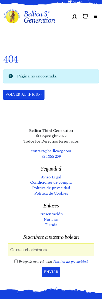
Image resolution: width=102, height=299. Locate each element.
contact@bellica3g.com (51, 151)
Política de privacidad (51, 188)
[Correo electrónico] (51, 249)
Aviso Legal (51, 177)
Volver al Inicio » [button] (23, 94)
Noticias (50, 219)
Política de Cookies (51, 193)
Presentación (51, 214)
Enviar (51, 272)
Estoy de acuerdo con (51, 261)
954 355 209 (51, 156)
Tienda (51, 225)
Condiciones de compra (51, 182)
